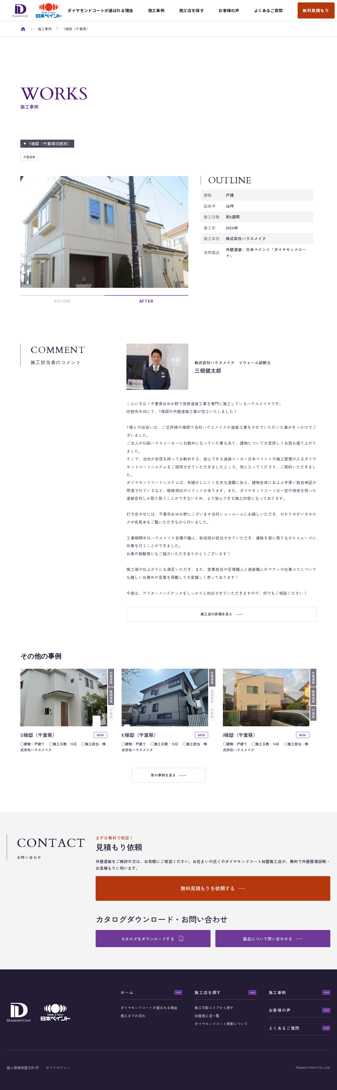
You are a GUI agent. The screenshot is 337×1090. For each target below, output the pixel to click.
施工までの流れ (133, 1015)
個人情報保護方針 (21, 1067)
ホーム (127, 992)
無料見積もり (316, 10)
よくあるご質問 (284, 1028)
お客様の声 (280, 1010)
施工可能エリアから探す (214, 1007)
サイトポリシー (58, 1067)
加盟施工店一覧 (206, 1015)
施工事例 (277, 992)
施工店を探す (207, 992)
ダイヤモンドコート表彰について (221, 1023)
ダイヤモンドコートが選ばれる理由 (149, 1007)
